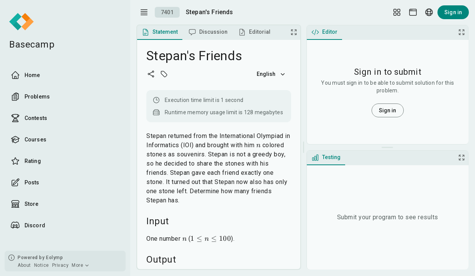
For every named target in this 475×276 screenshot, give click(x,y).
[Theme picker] (413, 12)
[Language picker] (429, 12)
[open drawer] (144, 12)
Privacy (60, 265)
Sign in (453, 12)
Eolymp (54, 257)
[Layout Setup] (397, 12)
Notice (41, 265)
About (24, 265)
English (272, 74)
